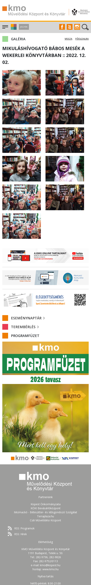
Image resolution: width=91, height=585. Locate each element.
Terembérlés (25, 327)
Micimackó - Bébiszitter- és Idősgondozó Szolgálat (45, 512)
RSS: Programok (24, 528)
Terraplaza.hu (45, 516)
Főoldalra (82, 38)
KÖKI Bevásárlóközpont (46, 508)
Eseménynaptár (28, 318)
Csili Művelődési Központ (45, 520)
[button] (13, 28)
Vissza (68, 38)
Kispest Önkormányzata (46, 504)
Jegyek (24, 26)
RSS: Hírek (20, 534)
